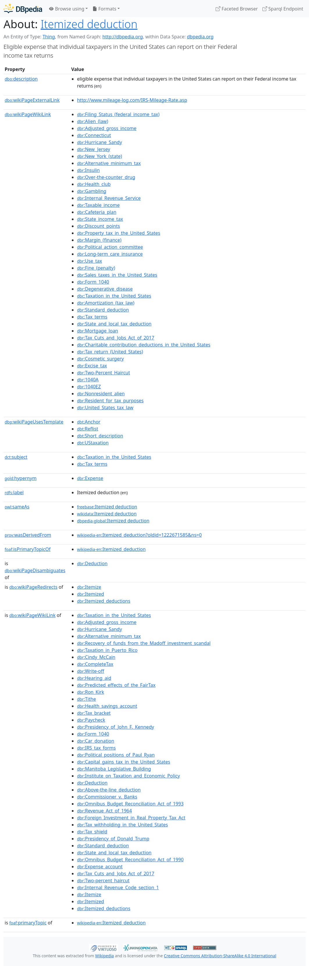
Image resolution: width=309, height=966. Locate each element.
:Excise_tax (92, 365)
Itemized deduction (89, 23)
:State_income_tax (100, 219)
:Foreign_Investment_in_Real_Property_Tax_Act (131, 817)
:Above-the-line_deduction (109, 790)
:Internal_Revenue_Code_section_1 (118, 887)
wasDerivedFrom (28, 535)
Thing (48, 36)
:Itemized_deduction (111, 549)
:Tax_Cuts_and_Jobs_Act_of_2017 (115, 338)
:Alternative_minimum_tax (109, 163)
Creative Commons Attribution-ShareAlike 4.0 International (220, 955)
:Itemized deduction (107, 507)
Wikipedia (104, 955)
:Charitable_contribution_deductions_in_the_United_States (143, 344)
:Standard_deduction (103, 310)
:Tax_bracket (94, 713)
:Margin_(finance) (99, 240)
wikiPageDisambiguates (35, 570)
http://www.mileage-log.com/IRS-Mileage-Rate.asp (132, 100)
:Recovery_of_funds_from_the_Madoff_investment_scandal (143, 643)
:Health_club (94, 184)
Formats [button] (104, 9)
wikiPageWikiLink (28, 114)
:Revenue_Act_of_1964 (104, 810)
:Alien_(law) (92, 121)
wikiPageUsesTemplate (34, 422)
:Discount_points (98, 226)
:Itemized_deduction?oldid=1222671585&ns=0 (139, 535)
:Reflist (87, 429)
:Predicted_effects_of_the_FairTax (116, 685)
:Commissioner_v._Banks (107, 797)
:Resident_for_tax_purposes (110, 400)
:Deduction (92, 563)
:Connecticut (94, 135)
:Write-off (90, 671)
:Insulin (88, 170)
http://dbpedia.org (122, 36)
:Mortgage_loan (97, 331)
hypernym (21, 478)
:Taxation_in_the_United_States (114, 296)
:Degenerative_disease (105, 289)
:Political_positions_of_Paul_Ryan (116, 755)
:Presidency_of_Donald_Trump (113, 838)
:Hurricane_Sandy (99, 142)
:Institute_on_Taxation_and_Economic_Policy (128, 776)
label (14, 492)
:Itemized (90, 594)
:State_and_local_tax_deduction (114, 324)
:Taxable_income (98, 205)
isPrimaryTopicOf (28, 549)
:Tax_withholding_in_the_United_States (122, 824)
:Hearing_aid (94, 678)
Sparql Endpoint (282, 9)
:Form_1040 (93, 282)
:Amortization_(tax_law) (105, 303)
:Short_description (100, 436)
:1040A (88, 379)
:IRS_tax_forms (96, 748)
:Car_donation (95, 741)
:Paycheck (91, 720)
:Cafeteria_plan (96, 212)
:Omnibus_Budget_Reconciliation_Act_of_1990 (130, 859)
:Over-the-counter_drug (106, 177)
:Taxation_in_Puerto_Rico (107, 650)
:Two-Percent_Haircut (103, 372)
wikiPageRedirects (33, 587)
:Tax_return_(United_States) (110, 351)
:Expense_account (100, 866)
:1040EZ (89, 386)
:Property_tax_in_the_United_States (118, 233)
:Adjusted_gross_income (106, 128)
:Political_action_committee (110, 247)
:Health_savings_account (107, 706)
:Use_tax (89, 261)
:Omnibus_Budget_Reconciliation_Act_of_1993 (130, 803)
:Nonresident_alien (101, 393)
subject (16, 457)
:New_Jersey (93, 149)
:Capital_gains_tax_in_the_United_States (123, 762)
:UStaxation (93, 443)
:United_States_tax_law (105, 407)
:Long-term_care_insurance (110, 254)
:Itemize (89, 587)
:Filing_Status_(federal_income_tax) (118, 114)
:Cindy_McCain (96, 657)
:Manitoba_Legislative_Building (114, 769)
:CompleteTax (95, 664)
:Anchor (89, 422)
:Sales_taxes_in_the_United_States (117, 275)
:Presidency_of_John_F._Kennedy (115, 727)
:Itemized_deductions (104, 601)
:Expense (90, 478)
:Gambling (91, 191)
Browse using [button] (66, 9)
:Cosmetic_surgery (100, 358)
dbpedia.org (200, 36)
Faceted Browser (237, 9)
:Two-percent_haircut (103, 880)
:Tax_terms (92, 317)
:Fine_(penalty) (96, 268)
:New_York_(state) (99, 156)
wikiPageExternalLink (32, 100)
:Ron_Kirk (90, 692)
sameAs (17, 507)
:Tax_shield (92, 831)
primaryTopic (28, 922)
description (21, 79)
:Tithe (86, 699)
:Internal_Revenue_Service (109, 198)
